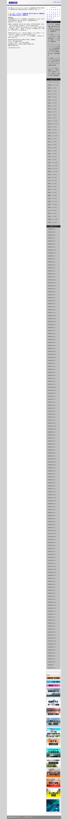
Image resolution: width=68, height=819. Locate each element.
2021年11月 (50, 390)
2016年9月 (50, 575)
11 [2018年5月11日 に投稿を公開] (55, 12)
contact (58, 2)
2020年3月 (50, 450)
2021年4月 (50, 411)
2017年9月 (50, 539)
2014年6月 (50, 656)
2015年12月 (50, 602)
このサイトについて (52, 82)
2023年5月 (50, 336)
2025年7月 (50, 258)
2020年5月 (50, 444)
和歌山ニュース (51, 171)
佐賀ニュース (51, 204)
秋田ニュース (51, 91)
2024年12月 (50, 279)
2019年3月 (50, 485)
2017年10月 (50, 536)
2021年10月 (50, 393)
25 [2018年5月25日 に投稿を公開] (55, 16)
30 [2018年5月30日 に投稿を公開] (51, 18)
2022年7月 (50, 366)
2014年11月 (50, 641)
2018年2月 (50, 524)
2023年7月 (50, 330)
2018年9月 (50, 503)
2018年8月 (50, 506)
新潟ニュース (51, 126)
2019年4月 (50, 482)
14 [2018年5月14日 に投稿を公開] (47, 14)
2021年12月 (50, 387)
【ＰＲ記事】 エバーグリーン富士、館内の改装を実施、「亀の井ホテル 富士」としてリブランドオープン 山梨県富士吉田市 (54, 62)
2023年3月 (50, 342)
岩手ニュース (51, 94)
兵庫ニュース (13, 7)
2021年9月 (50, 396)
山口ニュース (51, 180)
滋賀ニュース (51, 153)
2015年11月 (50, 605)
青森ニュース (51, 88)
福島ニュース (51, 103)
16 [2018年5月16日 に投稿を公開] (51, 14)
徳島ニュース (51, 192)
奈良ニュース (51, 159)
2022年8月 (50, 363)
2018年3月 (50, 521)
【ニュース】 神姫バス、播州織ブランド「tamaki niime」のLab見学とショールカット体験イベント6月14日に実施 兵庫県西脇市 (54, 72)
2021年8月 (50, 399)
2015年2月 (50, 632)
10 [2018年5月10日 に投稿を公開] (53, 12)
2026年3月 (50, 235)
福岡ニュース (51, 201)
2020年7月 (50, 438)
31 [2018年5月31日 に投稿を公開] (53, 18)
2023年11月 (50, 318)
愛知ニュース (51, 138)
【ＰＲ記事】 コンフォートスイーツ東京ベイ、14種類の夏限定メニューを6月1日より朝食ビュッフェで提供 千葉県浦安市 (54, 38)
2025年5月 (50, 265)
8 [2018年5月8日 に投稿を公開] (49, 12)
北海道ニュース (51, 85)
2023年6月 (50, 333)
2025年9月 (50, 253)
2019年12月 (50, 459)
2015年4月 (50, 626)
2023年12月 (50, 315)
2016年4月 (50, 590)
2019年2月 (50, 488)
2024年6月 (50, 297)
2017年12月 (50, 530)
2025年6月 (50, 262)
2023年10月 (50, 321)
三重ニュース (51, 156)
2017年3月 (50, 557)
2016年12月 (50, 566)
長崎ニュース (51, 207)
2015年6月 (50, 620)
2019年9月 (50, 467)
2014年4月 (50, 662)
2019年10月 (50, 464)
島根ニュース (51, 186)
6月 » (50, 19)
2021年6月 (50, 405)
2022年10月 (50, 357)
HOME (54, 2)
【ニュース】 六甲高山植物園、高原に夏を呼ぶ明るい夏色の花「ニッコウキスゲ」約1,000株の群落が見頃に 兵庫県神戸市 (54, 28)
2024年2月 (50, 309)
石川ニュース (51, 147)
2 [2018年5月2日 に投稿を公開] (51, 11)
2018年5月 (50, 515)
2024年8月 (50, 291)
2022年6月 (50, 369)
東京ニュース (51, 120)
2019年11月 (50, 462)
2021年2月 (50, 417)
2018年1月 (50, 527)
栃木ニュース (51, 108)
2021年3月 (50, 414)
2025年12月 (50, 244)
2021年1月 (50, 420)
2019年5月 (50, 479)
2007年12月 (50, 667)
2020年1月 (50, 456)
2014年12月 (50, 638)
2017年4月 (50, 554)
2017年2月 (50, 560)
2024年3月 (50, 306)
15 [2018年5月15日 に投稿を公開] (49, 14)
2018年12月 (50, 494)
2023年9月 (50, 324)
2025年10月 (50, 250)
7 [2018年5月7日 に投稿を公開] (47, 12)
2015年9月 (50, 611)
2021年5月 (50, 408)
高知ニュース (51, 198)
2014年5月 (50, 659)
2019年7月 (50, 473)
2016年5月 (50, 587)
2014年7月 (50, 653)
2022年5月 (50, 372)
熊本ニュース (51, 213)
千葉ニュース (51, 117)
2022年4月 (50, 375)
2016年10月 (50, 572)
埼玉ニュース (51, 115)
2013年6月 (50, 664)
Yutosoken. (22, 817)
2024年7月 (50, 294)
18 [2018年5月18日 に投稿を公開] (55, 14)
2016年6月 (50, 584)
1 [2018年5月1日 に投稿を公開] (49, 11)
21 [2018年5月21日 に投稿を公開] (47, 16)
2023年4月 (50, 339)
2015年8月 (50, 614)
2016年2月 (50, 596)
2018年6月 (50, 512)
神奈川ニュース (51, 123)
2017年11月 (50, 533)
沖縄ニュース (51, 222)
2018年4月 (50, 518)
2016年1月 (50, 599)
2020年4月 (50, 447)
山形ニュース (51, 100)
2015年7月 (50, 617)
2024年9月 (50, 288)
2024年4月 (50, 303)
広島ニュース (51, 177)
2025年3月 (50, 270)
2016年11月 (50, 569)
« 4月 (47, 19)
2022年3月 (50, 378)
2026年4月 (50, 232)
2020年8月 (50, 435)
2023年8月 (50, 327)
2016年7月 (50, 581)
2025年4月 (50, 267)
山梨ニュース (51, 132)
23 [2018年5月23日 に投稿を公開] (51, 16)
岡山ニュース (51, 174)
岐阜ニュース (51, 141)
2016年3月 (50, 593)
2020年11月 (50, 426)
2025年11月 (50, 247)
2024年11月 (50, 282)
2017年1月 (50, 563)
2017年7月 (50, 545)
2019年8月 (50, 470)
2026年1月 (50, 241)
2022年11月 (50, 354)
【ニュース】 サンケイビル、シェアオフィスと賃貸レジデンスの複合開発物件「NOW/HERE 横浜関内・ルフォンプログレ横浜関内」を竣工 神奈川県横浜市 (54, 50)
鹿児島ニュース (51, 219)
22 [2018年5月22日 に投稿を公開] (49, 16)
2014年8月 (50, 650)
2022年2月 (50, 381)
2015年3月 (50, 629)
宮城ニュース (51, 97)
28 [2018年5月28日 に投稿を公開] (47, 18)
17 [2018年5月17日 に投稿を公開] (53, 14)
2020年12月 (50, 423)
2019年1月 (50, 491)
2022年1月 (50, 384)
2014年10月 (50, 644)
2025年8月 (50, 256)
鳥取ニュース (51, 183)
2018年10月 (50, 500)
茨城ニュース (51, 111)
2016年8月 (50, 578)
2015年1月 (50, 635)
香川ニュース (51, 189)
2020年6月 (50, 441)
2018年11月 (50, 497)
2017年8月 (50, 542)
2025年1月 (50, 276)
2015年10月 (50, 608)
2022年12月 (50, 351)
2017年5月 (50, 551)
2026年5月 (50, 229)
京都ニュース (51, 162)
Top (8, 7)
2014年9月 (50, 647)
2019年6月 (50, 476)
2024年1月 (50, 312)
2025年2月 (50, 273)
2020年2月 (50, 453)
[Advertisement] (21, 61)
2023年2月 (50, 345)
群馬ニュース (51, 106)
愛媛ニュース (51, 195)
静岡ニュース (51, 135)
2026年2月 (50, 238)
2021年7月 (50, 402)
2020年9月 (50, 432)
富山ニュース (51, 144)
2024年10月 (50, 285)
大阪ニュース (51, 165)
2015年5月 (50, 623)
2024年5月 (50, 300)
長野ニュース (51, 129)
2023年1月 (50, 348)
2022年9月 (50, 360)
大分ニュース (51, 210)
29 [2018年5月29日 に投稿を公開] (49, 18)
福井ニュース (51, 150)
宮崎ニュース (51, 216)
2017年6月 (50, 548)
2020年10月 (50, 429)
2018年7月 (50, 509)
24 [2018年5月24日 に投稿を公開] (53, 16)
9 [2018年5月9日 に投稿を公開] (51, 12)
